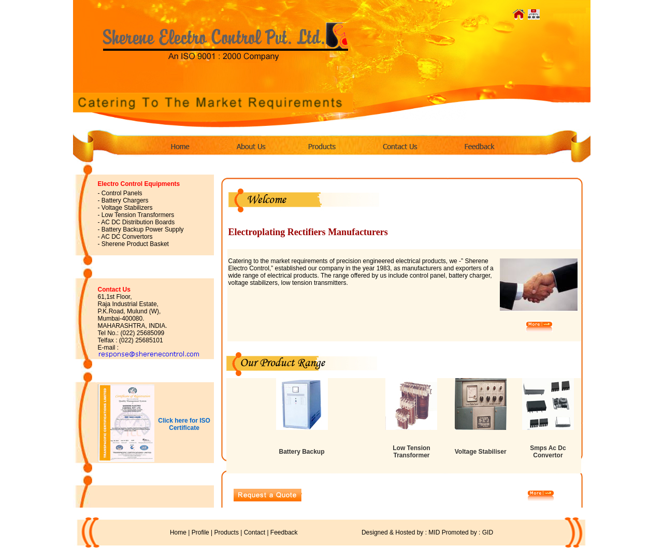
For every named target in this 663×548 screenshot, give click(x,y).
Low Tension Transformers (138, 215)
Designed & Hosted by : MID (369, 532)
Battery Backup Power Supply (143, 229)
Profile (200, 532)
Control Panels (122, 193)
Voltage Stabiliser (481, 451)
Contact (254, 532)
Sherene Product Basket (135, 244)
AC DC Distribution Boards (138, 222)
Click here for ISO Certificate (184, 424)
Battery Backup (301, 451)
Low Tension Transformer (411, 451)
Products (226, 532)
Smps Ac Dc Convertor (548, 451)
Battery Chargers (125, 200)
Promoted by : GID (467, 532)
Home (178, 532)
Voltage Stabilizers (127, 207)
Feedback (284, 532)
